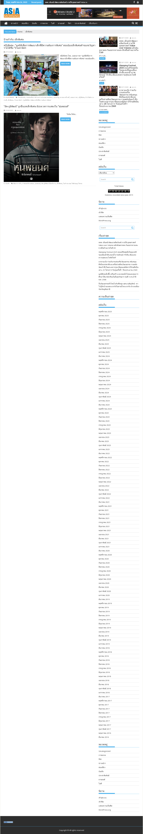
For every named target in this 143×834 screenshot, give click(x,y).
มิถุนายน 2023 (104, 424)
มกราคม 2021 (104, 542)
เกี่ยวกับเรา (93, 23)
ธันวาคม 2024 (104, 351)
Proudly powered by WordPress (56, 830)
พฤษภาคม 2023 (105, 428)
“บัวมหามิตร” (18, 100)
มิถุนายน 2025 (104, 327)
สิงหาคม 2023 (104, 416)
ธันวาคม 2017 (104, 692)
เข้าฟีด (101, 208)
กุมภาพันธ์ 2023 (105, 440)
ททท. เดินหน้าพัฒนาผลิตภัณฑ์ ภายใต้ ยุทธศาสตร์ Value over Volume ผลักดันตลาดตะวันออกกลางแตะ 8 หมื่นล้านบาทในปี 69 (118, 240)
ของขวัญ (56, 97)
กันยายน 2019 (104, 607)
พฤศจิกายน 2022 (105, 453)
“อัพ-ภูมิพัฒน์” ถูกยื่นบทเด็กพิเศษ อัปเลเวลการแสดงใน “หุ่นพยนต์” (37, 106)
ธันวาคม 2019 (104, 594)
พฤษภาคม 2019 (105, 623)
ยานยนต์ (61, 23)
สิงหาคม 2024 (104, 368)
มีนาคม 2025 (104, 339)
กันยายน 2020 (104, 558)
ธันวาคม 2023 (104, 400)
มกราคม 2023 (104, 445)
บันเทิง (34, 23)
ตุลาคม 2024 (104, 359)
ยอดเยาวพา (74, 97)
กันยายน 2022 (104, 461)
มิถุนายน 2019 (104, 619)
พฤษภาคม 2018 (105, 671)
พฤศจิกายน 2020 (105, 550)
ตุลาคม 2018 (104, 651)
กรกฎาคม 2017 (105, 712)
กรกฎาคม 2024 (105, 372)
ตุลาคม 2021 (104, 505)
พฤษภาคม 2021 (105, 526)
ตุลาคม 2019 (104, 603)
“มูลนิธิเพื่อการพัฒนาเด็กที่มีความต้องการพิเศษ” (37, 100)
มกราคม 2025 (104, 347)
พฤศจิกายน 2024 (105, 355)
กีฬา (69, 23)
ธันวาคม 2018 (104, 643)
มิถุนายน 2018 (104, 667)
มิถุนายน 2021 (104, 522)
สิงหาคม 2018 (104, 659)
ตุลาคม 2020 (104, 554)
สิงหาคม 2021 (104, 513)
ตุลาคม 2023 (104, 408)
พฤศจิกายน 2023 (105, 404)
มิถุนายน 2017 (104, 716)
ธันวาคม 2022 (104, 449)
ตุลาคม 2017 (104, 700)
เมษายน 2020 (104, 578)
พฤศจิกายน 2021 (105, 501)
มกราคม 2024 (104, 396)
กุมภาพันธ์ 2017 (105, 724)
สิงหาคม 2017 (104, 708)
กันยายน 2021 (104, 509)
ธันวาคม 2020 (104, 546)
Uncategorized (104, 122)
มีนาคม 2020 (104, 582)
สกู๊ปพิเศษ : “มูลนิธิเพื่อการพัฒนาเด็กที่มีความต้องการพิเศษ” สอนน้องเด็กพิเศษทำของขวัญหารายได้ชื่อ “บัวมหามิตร (49, 46)
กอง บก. (18, 52)
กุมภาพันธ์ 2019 (105, 635)
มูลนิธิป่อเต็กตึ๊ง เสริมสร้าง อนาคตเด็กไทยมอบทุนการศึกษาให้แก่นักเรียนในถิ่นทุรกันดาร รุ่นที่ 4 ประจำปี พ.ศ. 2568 (118, 272)
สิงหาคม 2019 (104, 611)
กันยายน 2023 (104, 412)
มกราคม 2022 (104, 493)
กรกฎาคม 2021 (105, 517)
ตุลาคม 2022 (104, 457)
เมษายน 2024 (104, 384)
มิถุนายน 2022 (104, 473)
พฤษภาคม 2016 (105, 728)
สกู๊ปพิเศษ (81, 97)
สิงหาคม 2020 (104, 562)
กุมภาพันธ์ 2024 (105, 392)
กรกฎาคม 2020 (105, 566)
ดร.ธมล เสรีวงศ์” (65, 97)
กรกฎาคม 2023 (105, 420)
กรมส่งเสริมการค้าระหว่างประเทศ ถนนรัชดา (39, 97)
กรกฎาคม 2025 (105, 323)
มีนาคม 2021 (104, 534)
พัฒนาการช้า (17, 183)
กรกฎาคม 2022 (105, 469)
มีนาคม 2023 (104, 436)
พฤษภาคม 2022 (105, 477)
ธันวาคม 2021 (104, 497)
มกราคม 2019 (104, 639)
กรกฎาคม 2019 (105, 615)
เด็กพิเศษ (10, 100)
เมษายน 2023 (104, 432)
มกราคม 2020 (104, 590)
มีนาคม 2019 (104, 631)
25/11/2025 (122, 85)
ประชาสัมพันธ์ (80, 23)
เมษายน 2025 (104, 335)
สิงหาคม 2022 (104, 465)
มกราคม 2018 (104, 688)
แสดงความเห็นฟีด (105, 212)
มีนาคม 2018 (104, 680)
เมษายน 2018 (104, 676)
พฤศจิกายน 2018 (105, 647)
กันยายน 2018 (104, 655)
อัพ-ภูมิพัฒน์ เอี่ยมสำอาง (48, 183)
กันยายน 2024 (104, 363)
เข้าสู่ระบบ (102, 204)
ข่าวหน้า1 (14, 23)
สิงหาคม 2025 (104, 319)
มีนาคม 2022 (104, 485)
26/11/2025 (122, 38)
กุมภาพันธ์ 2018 (105, 684)
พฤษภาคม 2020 (105, 574)
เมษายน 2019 (104, 627)
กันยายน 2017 (104, 704)
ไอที (52, 23)
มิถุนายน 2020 (104, 570)
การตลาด (44, 23)
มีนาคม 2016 (104, 732)
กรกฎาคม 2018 (105, 663)
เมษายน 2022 (104, 481)
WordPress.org (105, 216)
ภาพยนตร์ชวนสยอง (28, 183)
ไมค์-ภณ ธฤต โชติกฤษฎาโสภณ (72, 183)
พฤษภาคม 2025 (105, 331)
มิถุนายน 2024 (104, 376)
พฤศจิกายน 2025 (105, 307)
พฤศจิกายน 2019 (105, 599)
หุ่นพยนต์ (37, 183)
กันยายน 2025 (104, 315)
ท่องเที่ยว (25, 23)
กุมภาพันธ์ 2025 (105, 343)
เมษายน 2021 (104, 530)
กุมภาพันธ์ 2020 (105, 586)
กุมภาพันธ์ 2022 (105, 489)
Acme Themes (94, 830)
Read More (65, 64)
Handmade (21, 97)
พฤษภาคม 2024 (105, 380)
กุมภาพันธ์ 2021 (105, 538)
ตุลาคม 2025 (104, 311)
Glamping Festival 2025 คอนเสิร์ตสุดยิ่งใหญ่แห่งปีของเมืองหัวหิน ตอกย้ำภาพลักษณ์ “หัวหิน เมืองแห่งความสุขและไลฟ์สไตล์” (118, 250)
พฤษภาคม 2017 (105, 720)
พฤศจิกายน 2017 (105, 696)
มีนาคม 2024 (104, 388)
